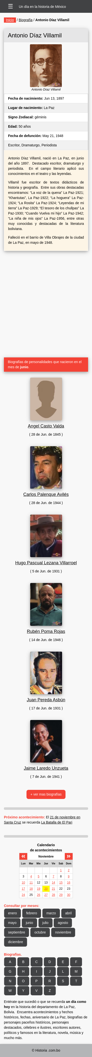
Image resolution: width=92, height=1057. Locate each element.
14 (53, 882)
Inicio (10, 20)
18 (31, 888)
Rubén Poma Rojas (46, 631)
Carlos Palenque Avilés (46, 494)
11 (31, 882)
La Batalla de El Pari (56, 822)
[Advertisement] (46, 302)
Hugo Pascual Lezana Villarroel (46, 562)
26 (38, 895)
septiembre (16, 932)
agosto (63, 923)
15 (61, 882)
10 (23, 882)
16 (68, 882)
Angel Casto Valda (46, 426)
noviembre (63, 932)
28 (53, 895)
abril (68, 913)
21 (53, 888)
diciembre (15, 942)
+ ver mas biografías (46, 794)
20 (46, 888)
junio (29, 923)
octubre (40, 932)
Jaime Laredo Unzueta (46, 768)
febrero (31, 913)
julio (45, 923)
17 (23, 888)
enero (12, 913)
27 (46, 895)
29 (61, 895)
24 (23, 895)
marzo (51, 913)
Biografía (25, 20)
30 (68, 895)
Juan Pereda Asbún (46, 699)
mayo (12, 923)
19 (38, 888)
